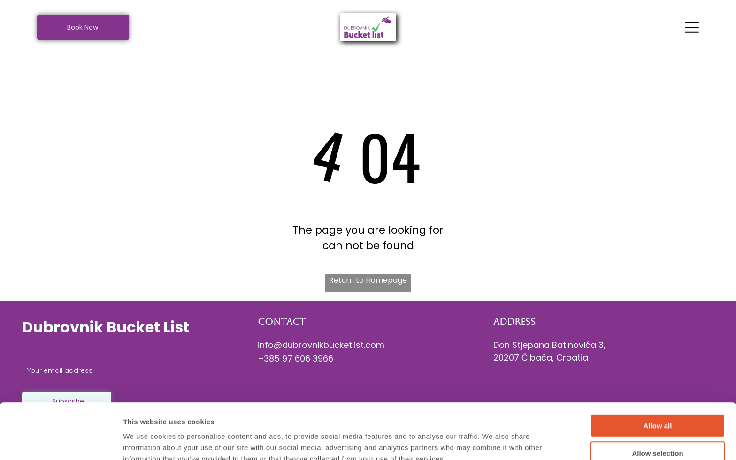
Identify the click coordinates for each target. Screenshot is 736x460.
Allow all (658, 378)
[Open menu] (692, 27)
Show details (492, 441)
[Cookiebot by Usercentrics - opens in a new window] (61, 442)
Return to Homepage (368, 280)
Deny (658, 433)
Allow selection (657, 405)
